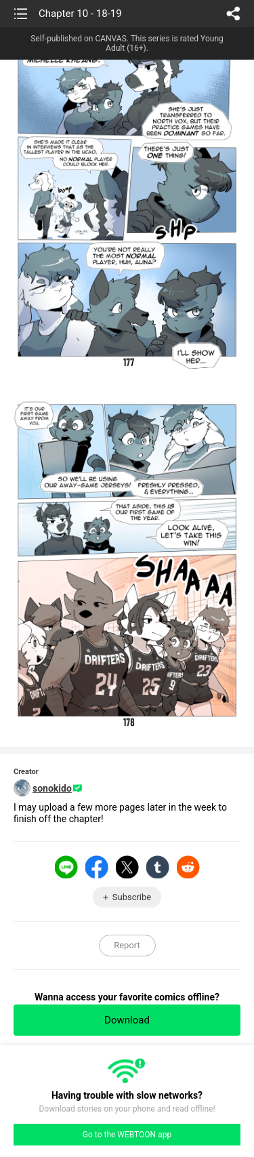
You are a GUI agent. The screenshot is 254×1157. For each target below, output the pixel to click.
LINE (66, 866)
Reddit (188, 866)
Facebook (96, 866)
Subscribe (131, 897)
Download (127, 1020)
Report (127, 945)
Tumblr (157, 866)
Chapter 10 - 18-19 (80, 13)
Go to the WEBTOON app (127, 1134)
